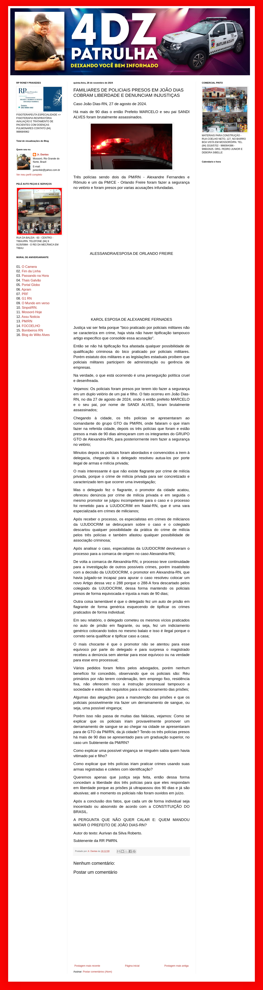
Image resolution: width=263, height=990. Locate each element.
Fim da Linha (31, 271)
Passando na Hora (35, 275)
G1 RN (27, 298)
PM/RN (27, 321)
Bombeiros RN (32, 330)
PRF (25, 294)
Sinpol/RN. (29, 307)
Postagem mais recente (87, 965)
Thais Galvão (31, 280)
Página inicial (132, 965)
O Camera (29, 266)
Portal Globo (31, 285)
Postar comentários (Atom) (97, 971)
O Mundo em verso (36, 303)
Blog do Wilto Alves (36, 335)
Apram (26, 289)
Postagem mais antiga (176, 965)
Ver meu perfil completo (29, 174)
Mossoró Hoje (32, 312)
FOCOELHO (31, 326)
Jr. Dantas (92, 851)
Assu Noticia (31, 316)
